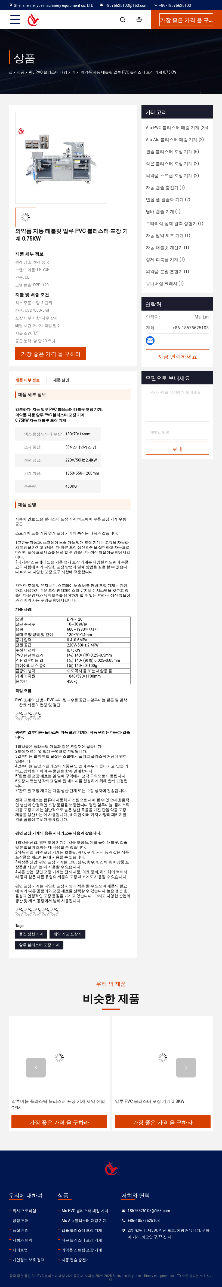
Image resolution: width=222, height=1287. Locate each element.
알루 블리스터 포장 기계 (39, 945)
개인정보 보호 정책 (29, 1260)
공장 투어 (21, 1220)
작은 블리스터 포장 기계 (81, 1240)
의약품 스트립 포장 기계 (81, 1250)
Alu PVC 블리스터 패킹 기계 (52, 72)
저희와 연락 (22, 1240)
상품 (20, 72)
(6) (172, 151)
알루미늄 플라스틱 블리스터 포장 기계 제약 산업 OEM (58, 1104)
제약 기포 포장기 (67, 934)
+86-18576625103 (172, 5)
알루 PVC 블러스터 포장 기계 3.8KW (149, 1101)
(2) (175, 139)
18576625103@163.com (123, 5)
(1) (165, 187)
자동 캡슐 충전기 (75, 1260)
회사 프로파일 (24, 1211)
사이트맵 (20, 1250)
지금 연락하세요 (177, 356)
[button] (36, 1067)
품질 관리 (21, 1230)
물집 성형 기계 (31, 934)
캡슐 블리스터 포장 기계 (81, 1230)
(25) (177, 127)
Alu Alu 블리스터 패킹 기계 (84, 1220)
